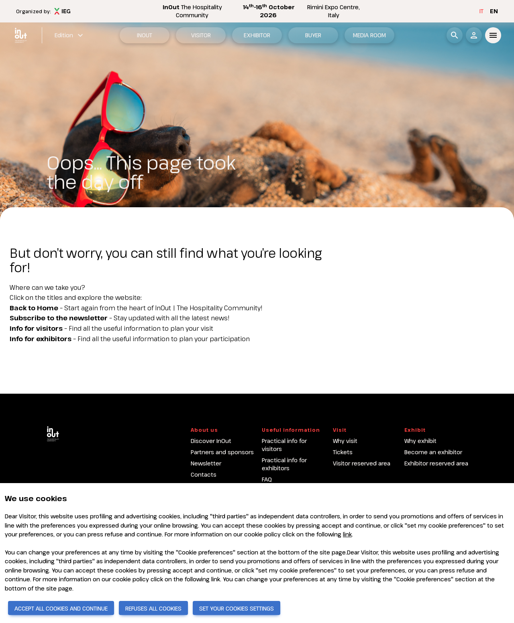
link (347, 534)
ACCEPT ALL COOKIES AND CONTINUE (61, 608)
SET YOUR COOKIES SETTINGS (236, 608)
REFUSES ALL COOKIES (153, 608)
